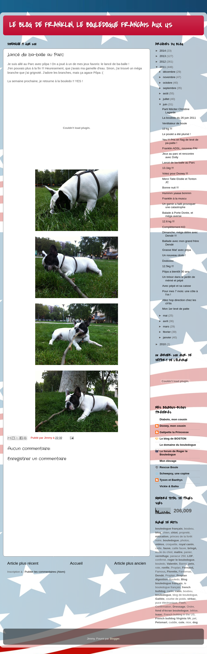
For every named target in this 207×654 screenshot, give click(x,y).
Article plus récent (22, 563)
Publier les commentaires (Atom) (45, 571)
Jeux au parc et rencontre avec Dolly (178, 155)
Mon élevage (168, 460)
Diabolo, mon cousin (173, 419)
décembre (169, 71)
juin (165, 104)
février (167, 331)
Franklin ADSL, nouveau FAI (179, 148)
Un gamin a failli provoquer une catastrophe (179, 205)
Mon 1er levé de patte (175, 308)
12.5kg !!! (168, 266)
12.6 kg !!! (168, 221)
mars (166, 326)
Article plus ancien (130, 563)
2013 (163, 56)
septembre (170, 88)
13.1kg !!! (168, 167)
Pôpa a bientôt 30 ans (175, 271)
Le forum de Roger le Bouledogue (174, 453)
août (166, 93)
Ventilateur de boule (174, 123)
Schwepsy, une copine (174, 473)
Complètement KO (173, 227)
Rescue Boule (169, 467)
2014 (163, 50)
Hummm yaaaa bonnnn (176, 193)
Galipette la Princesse (174, 432)
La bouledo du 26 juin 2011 (179, 117)
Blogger (114, 638)
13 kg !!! (167, 128)
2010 (163, 344)
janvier (167, 337)
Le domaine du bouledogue (178, 444)
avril (166, 321)
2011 (163, 67)
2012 (163, 61)
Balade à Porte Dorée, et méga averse (177, 214)
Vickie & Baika (169, 486)
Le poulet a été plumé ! (176, 134)
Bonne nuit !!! (170, 187)
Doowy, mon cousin (173, 425)
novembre (169, 77)
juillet (166, 99)
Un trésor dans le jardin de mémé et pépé (178, 278)
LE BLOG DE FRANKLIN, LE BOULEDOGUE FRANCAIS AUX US (90, 25)
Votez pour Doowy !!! (175, 173)
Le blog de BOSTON (173, 438)
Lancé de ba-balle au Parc (178, 162)
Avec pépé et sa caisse (176, 285)
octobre (168, 82)
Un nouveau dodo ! (174, 255)
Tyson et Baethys (171, 479)
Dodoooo (168, 260)
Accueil (76, 563)
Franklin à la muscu (174, 198)
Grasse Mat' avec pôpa (176, 249)
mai (165, 315)
